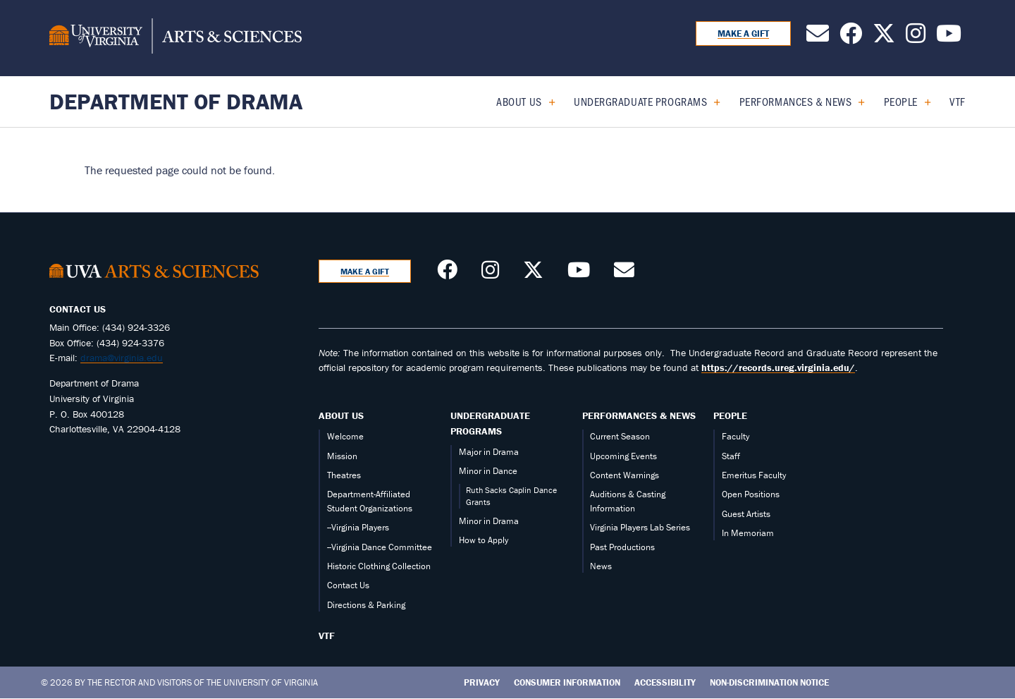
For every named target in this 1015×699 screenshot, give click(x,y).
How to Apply (483, 540)
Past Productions (622, 547)
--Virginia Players (358, 527)
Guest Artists (746, 514)
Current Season (620, 436)
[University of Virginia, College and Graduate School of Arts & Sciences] (175, 38)
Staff (731, 456)
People (901, 101)
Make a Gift (743, 33)
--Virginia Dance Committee (379, 547)
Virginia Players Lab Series (640, 527)
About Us (518, 101)
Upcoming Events (623, 456)
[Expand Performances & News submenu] (856, 102)
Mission (342, 456)
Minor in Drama (489, 521)
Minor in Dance (488, 471)
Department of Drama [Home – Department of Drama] (175, 101)
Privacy (482, 682)
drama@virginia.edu (121, 357)
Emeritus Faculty (754, 475)
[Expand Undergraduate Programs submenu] (711, 102)
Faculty (735, 436)
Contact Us (348, 585)
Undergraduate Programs (640, 101)
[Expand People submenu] (922, 102)
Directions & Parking (366, 605)
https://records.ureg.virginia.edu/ (778, 367)
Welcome (345, 436)
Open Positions (751, 494)
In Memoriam (748, 533)
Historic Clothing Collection (379, 566)
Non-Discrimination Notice (769, 682)
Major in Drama (489, 452)
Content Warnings (624, 475)
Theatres (344, 475)
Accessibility (665, 682)
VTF (957, 101)
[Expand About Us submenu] (546, 102)
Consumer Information (567, 682)
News (601, 566)
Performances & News (795, 101)
